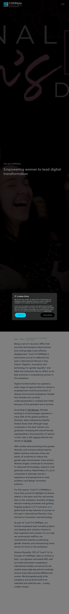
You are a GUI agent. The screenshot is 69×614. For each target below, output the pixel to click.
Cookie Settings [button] (47, 315)
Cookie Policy (48, 311)
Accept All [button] (20, 315)
